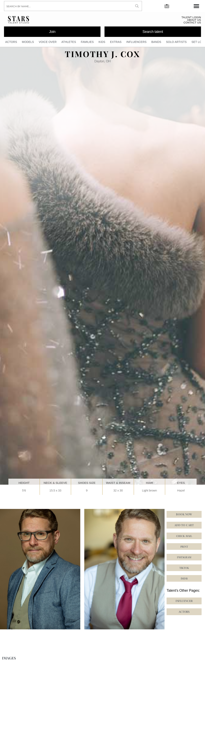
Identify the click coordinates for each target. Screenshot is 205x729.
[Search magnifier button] (137, 6)
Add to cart (184, 525)
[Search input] (68, 6)
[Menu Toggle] (196, 6)
